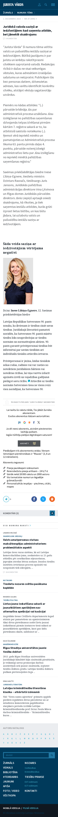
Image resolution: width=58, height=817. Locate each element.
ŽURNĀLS (8, 12)
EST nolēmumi (31, 781)
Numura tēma (25, 12)
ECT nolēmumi (31, 785)
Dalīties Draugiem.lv (52, 499)
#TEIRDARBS (10, 776)
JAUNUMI (8, 781)
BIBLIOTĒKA (10, 772)
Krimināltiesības (32, 771)
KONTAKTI (31, 790)
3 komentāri (11, 38)
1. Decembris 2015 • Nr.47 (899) (20, 18)
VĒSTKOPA (9, 795)
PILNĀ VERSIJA (30, 808)
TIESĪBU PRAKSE (34, 776)
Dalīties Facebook (34, 499)
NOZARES (30, 763)
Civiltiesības (30, 768)
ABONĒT (24, 443)
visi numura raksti (17, 525)
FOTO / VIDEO (11, 790)
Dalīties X (43, 499)
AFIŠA (6, 786)
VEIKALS (8, 767)
